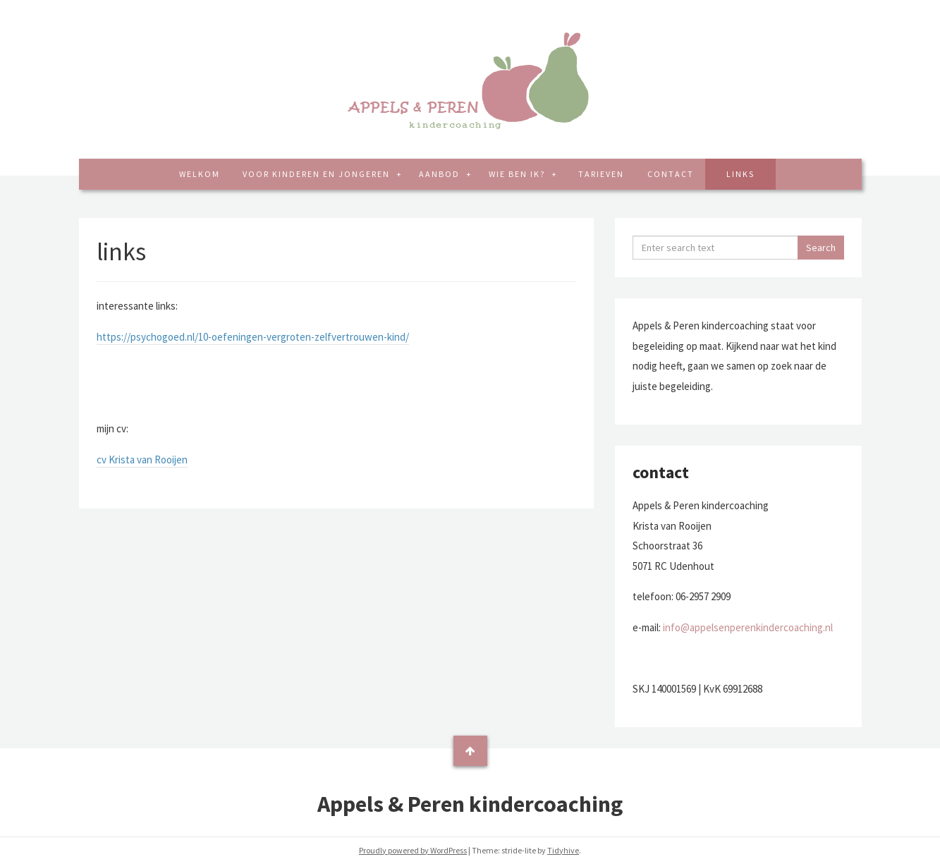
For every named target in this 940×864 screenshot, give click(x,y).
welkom (199, 174)
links (740, 174)
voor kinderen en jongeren (318, 174)
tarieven (601, 174)
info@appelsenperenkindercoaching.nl (748, 627)
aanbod (441, 174)
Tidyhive (563, 850)
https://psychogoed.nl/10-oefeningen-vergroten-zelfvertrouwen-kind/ (253, 336)
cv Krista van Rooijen (142, 459)
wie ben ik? (518, 174)
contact (670, 174)
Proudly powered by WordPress (413, 850)
